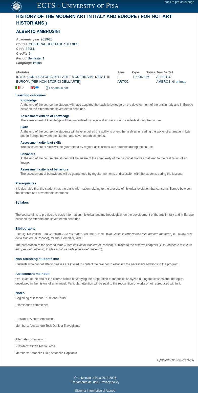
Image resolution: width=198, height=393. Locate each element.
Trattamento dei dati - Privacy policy (95, 382)
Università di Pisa (89, 378)
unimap (181, 81)
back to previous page (179, 2)
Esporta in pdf (57, 88)
